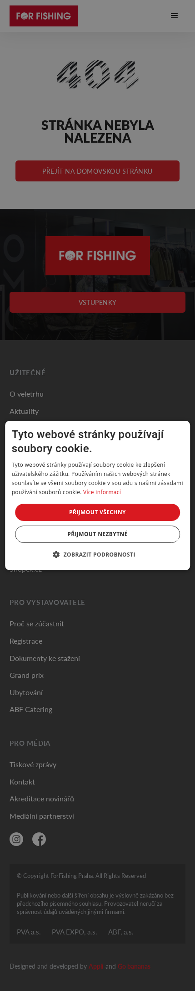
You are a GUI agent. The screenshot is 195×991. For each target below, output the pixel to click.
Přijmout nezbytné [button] (97, 534)
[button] (97, 554)
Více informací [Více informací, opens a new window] (102, 492)
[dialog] (97, 495)
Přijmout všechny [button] (97, 512)
